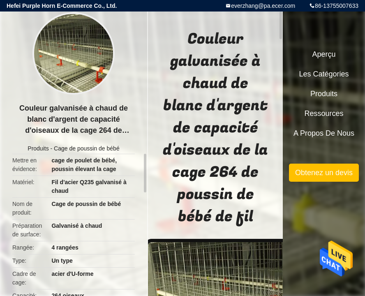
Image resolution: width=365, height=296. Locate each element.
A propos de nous (323, 133)
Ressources (323, 113)
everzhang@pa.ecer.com (263, 5)
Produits (38, 148)
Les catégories (324, 74)
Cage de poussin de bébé (87, 148)
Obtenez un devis (324, 173)
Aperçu (323, 54)
